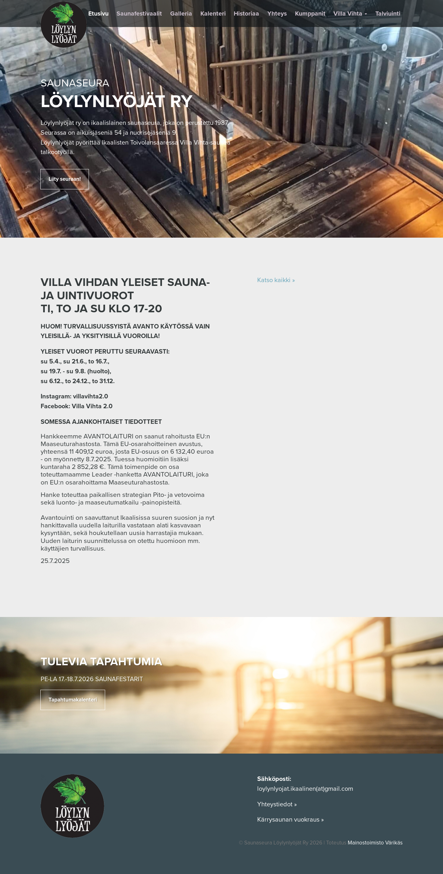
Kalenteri (213, 13)
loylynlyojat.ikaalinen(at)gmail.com (305, 789)
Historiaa (246, 13)
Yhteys (277, 13)
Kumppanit (310, 13)
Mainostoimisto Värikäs (375, 842)
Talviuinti (387, 13)
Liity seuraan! (65, 179)
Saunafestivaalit (139, 13)
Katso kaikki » (276, 280)
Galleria (181, 13)
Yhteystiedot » (278, 804)
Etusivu (98, 13)
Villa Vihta (350, 13)
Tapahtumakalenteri (73, 699)
